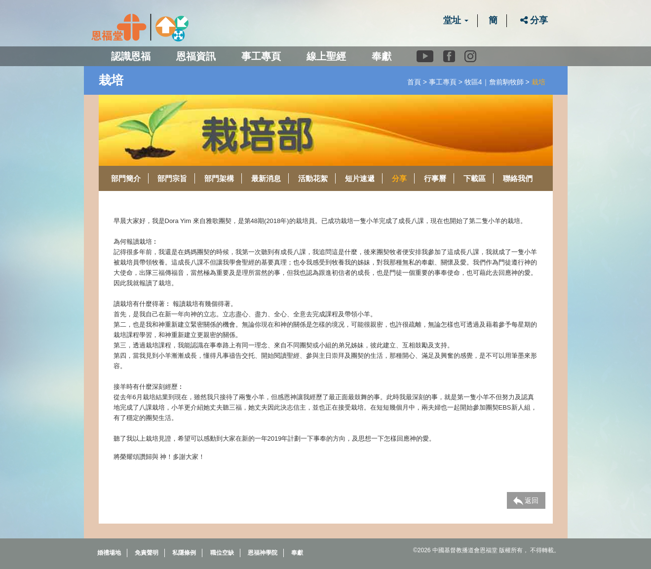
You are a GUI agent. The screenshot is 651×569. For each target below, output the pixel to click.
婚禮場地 (109, 552)
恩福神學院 (262, 552)
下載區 (474, 178)
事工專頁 (443, 82)
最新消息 (266, 178)
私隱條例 (184, 552)
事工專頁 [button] (261, 56)
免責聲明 (146, 552)
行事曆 (435, 178)
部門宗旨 (172, 178)
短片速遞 (360, 178)
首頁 (414, 82)
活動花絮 (313, 178)
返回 (526, 500)
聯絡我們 (518, 178)
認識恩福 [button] (131, 56)
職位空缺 (222, 552)
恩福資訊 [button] (196, 56)
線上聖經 (326, 56)
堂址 (455, 20)
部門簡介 (126, 178)
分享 (534, 20)
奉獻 (381, 56)
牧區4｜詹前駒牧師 (494, 82)
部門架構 (219, 178)
